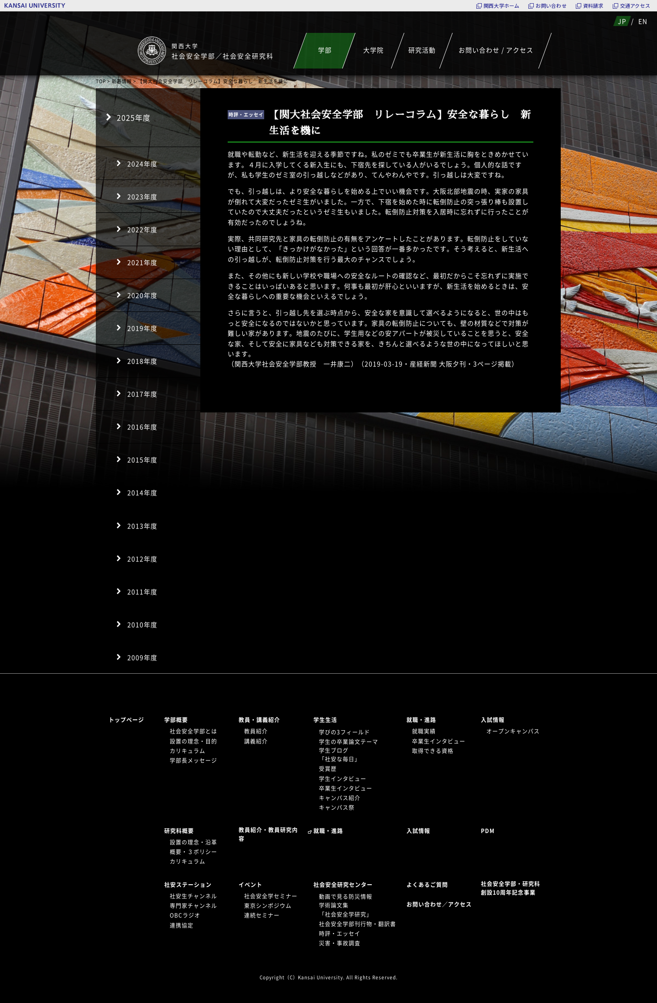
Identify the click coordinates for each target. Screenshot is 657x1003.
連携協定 (181, 925)
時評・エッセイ (339, 933)
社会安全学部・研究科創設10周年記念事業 (510, 888)
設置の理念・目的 (193, 741)
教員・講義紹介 (259, 720)
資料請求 (593, 6)
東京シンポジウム (268, 906)
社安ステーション (188, 885)
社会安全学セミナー (270, 896)
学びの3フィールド (344, 732)
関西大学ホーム (502, 6)
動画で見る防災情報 (345, 896)
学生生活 (325, 720)
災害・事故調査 (339, 943)
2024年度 (142, 163)
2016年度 (142, 426)
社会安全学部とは (193, 731)
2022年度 (142, 229)
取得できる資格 (433, 751)
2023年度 (142, 196)
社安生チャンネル (193, 896)
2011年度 (142, 591)
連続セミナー (262, 915)
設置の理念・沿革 (193, 842)
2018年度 (142, 360)
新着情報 (122, 81)
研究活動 (422, 49)
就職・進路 (421, 720)
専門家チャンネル (193, 906)
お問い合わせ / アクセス (496, 49)
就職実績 (424, 731)
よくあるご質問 (427, 885)
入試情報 (493, 720)
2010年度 (142, 624)
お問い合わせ (551, 6)
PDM (488, 831)
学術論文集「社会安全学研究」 (345, 909)
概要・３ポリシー (193, 852)
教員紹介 (256, 731)
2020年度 (142, 295)
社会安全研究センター (343, 885)
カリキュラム (187, 751)
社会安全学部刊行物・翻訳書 (357, 924)
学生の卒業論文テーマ (348, 742)
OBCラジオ (185, 915)
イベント (250, 885)
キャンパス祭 (337, 807)
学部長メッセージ (193, 760)
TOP (101, 81)
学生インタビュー (342, 779)
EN (642, 21)
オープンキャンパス (513, 731)
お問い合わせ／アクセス (442, 904)
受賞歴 (328, 769)
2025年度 (134, 117)
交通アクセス (635, 6)
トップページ (126, 720)
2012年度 (142, 558)
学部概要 (176, 720)
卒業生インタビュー (345, 788)
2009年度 (142, 657)
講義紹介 (256, 741)
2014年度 (142, 492)
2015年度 (142, 459)
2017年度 (142, 393)
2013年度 (142, 525)
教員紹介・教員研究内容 (268, 834)
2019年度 (142, 328)
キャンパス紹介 (339, 798)
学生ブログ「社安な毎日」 (339, 754)
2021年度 (142, 262)
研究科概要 (179, 831)
